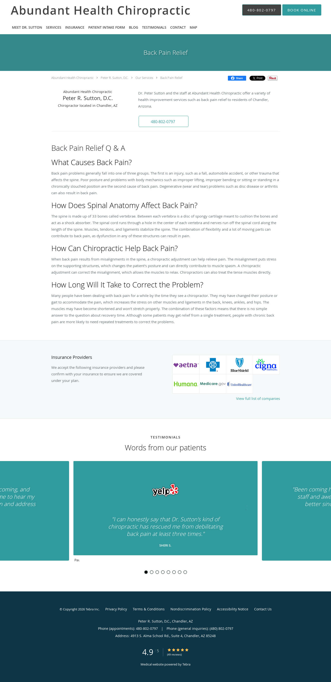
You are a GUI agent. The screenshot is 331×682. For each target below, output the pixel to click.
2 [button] (151, 572)
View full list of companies (258, 398)
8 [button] (185, 572)
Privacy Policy (116, 609)
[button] (301, 10)
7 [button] (179, 572)
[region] (165, 512)
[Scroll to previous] (86, 508)
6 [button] (174, 572)
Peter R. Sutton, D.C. (114, 78)
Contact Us (263, 609)
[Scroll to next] (244, 508)
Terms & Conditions (149, 609)
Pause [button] (76, 560)
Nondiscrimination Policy (190, 609)
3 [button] (157, 572)
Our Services (144, 78)
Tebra (186, 664)
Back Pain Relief (171, 78)
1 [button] (146, 572)
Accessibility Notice (232, 609)
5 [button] (168, 572)
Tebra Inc (92, 609)
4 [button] (162, 572)
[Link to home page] (94, 10)
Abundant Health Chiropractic (72, 78)
